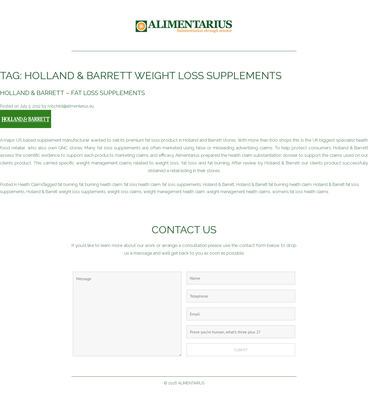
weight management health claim (174, 191)
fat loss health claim (142, 184)
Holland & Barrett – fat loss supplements (72, 93)
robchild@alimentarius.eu (71, 106)
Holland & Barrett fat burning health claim (274, 184)
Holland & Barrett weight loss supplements (66, 191)
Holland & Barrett (218, 184)
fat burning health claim (100, 184)
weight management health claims (238, 191)
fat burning (67, 184)
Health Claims (30, 184)
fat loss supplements (181, 184)
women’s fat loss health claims (300, 191)
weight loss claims (124, 191)
